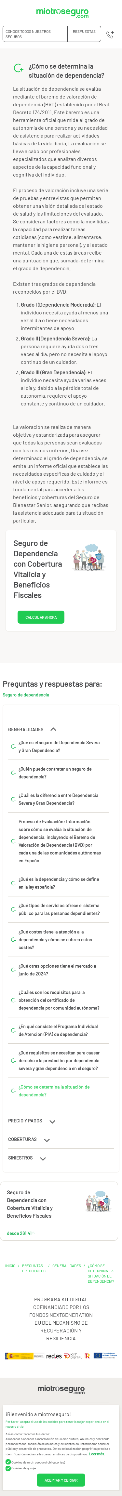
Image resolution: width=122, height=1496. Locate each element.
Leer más (96, 1453)
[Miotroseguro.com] (62, 13)
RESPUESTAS (84, 31)
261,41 (78, 1204)
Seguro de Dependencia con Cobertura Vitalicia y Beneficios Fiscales (29, 1204)
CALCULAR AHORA (41, 617)
